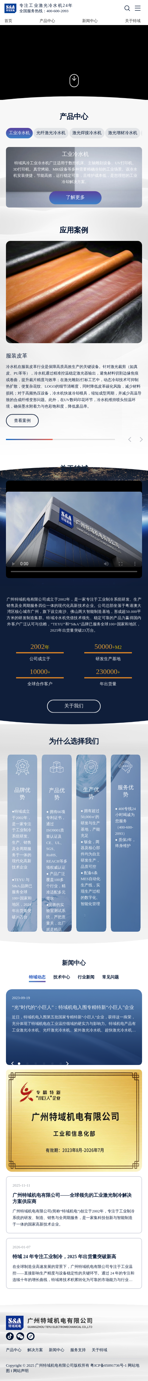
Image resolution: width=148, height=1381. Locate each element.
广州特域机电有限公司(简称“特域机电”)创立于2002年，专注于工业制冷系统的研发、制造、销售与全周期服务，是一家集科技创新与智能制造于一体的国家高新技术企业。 (74, 1231)
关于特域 (133, 20)
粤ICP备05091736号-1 (108, 1365)
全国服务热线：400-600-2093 (43, 11)
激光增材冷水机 (122, 133)
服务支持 (78, 1350)
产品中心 (47, 20)
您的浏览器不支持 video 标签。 (74, 62)
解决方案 (35, 1350)
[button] (13, 1064)
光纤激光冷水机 (51, 133)
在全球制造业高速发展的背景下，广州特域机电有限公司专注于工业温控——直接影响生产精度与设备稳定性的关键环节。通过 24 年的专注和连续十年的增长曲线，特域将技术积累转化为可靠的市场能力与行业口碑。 (74, 1287)
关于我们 (73, 715)
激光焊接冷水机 (87, 133)
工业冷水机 (19, 133)
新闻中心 (90, 20)
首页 (8, 20)
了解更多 (75, 197)
